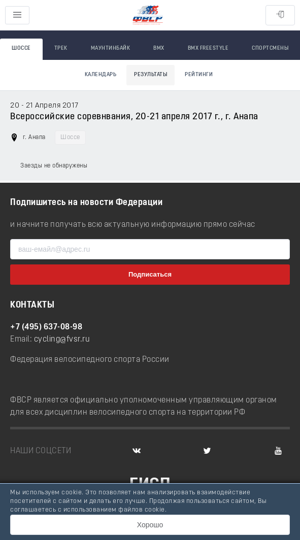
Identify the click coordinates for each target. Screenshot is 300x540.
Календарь (101, 75)
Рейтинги (199, 75)
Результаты (150, 75)
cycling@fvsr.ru (62, 339)
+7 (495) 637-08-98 (46, 327)
